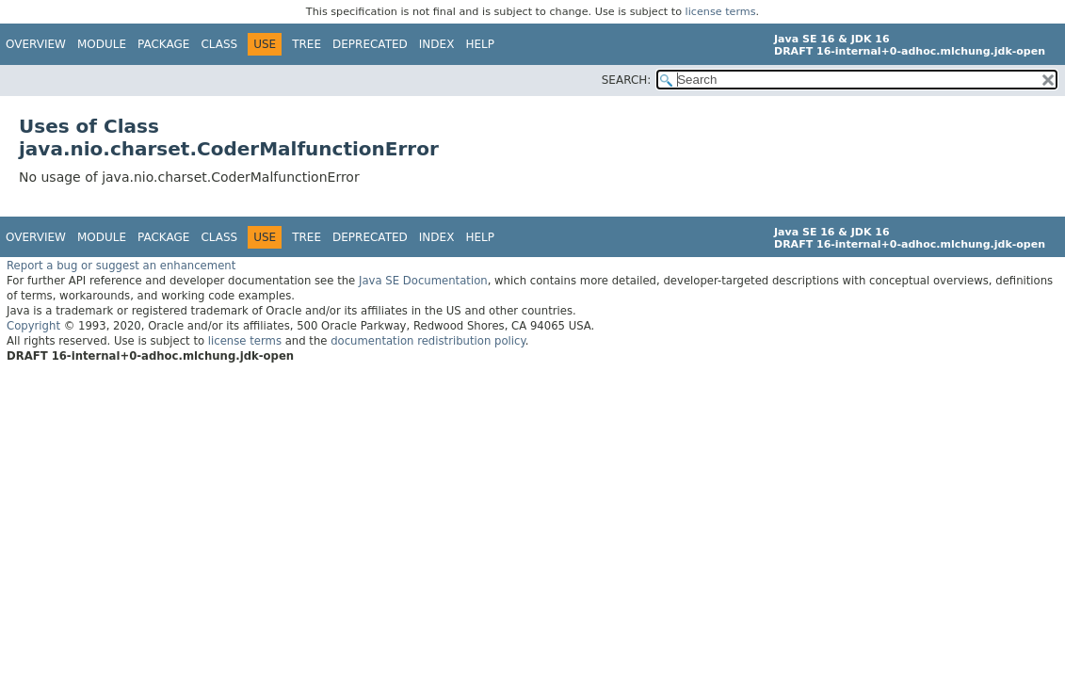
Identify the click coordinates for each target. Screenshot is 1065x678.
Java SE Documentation (423, 280)
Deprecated (370, 44)
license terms (721, 12)
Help (479, 44)
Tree (306, 44)
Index (437, 44)
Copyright (33, 325)
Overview (36, 44)
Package (163, 44)
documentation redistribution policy (427, 340)
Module (101, 44)
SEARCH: (627, 80)
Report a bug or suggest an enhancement (121, 265)
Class (219, 44)
